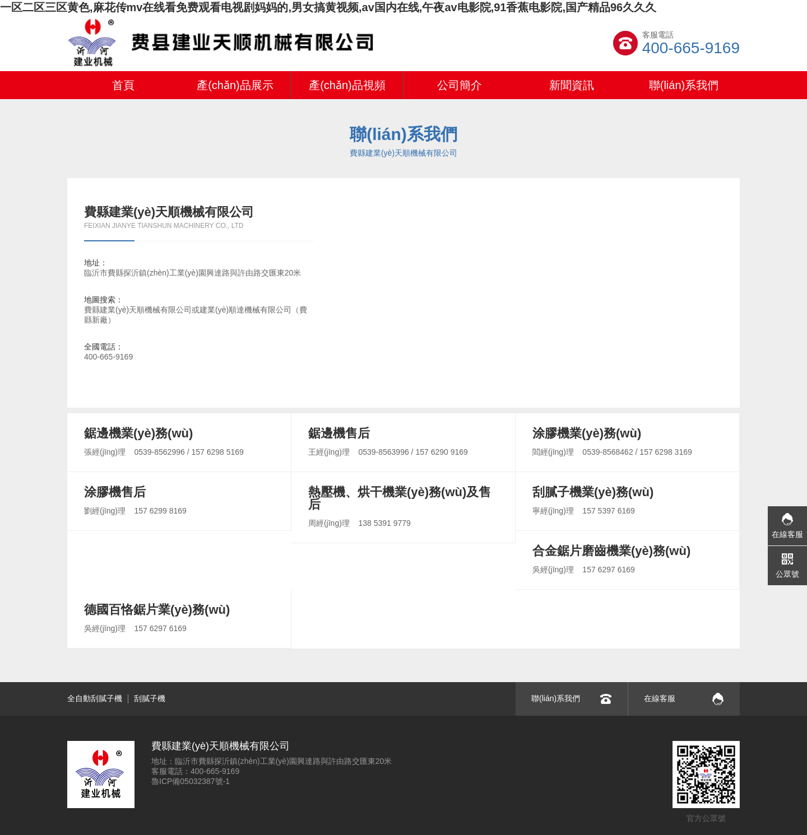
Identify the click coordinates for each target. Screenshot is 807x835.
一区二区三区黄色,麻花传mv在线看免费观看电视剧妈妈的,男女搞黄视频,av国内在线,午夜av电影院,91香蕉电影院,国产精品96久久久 (328, 7)
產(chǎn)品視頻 (347, 85)
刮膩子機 (149, 698)
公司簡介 (459, 85)
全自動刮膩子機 (94, 698)
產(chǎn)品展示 (235, 85)
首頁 (123, 85)
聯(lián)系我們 (683, 85)
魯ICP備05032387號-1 (190, 781)
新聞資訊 (571, 85)
